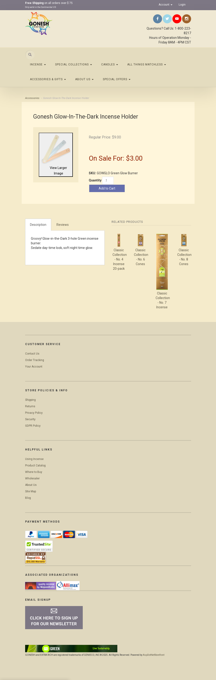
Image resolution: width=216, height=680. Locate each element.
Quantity (95, 180)
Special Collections (73, 64)
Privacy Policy (34, 412)
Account (165, 4)
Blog (28, 497)
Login (182, 4)
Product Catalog (35, 465)
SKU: (93, 173)
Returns (30, 406)
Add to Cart (107, 188)
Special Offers (116, 79)
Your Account (33, 366)
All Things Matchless (146, 64)
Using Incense (34, 459)
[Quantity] (108, 180)
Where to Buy (33, 472)
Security (30, 419)
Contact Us (32, 353)
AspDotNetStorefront (153, 655)
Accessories (32, 98)
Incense (38, 64)
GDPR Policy (33, 425)
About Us (84, 79)
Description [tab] (38, 225)
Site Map (30, 491)
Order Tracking (34, 360)
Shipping (30, 399)
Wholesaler (32, 478)
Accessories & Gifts (48, 79)
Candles (109, 64)
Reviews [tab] (62, 225)
